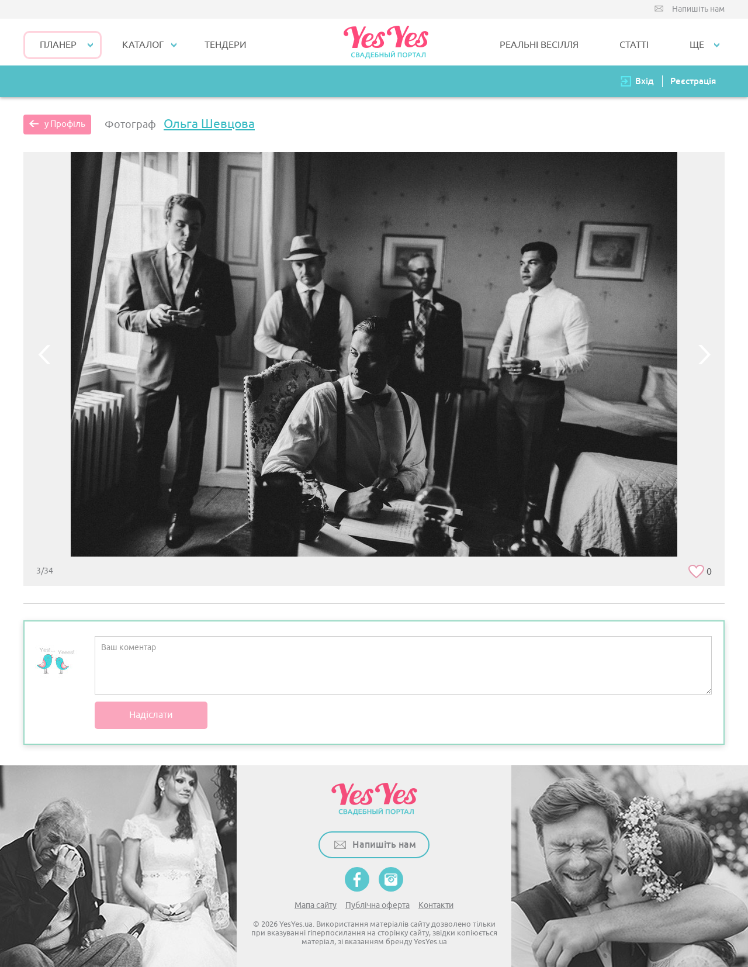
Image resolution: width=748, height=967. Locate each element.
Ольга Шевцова (209, 124)
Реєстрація (693, 81)
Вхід (644, 81)
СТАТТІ (634, 45)
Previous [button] (43, 354)
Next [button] (704, 354)
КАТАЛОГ (143, 45)
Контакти (435, 905)
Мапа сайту (316, 905)
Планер (58, 45)
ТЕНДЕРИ (226, 45)
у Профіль (64, 124)
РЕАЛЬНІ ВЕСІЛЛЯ (539, 45)
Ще (697, 45)
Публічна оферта (377, 905)
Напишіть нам (698, 9)
